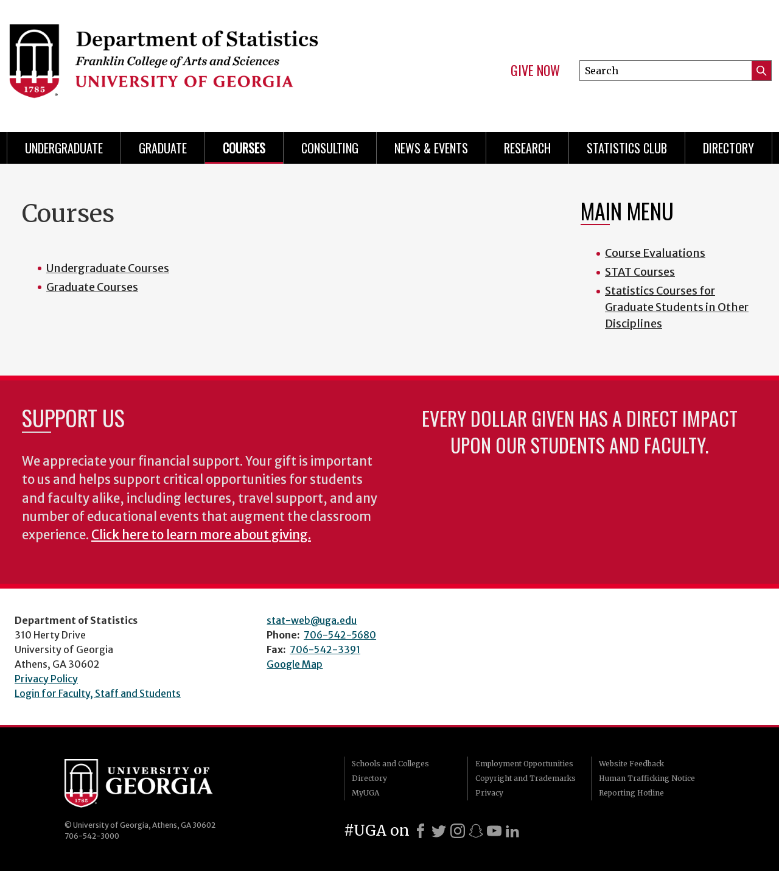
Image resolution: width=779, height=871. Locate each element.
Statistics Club (627, 148)
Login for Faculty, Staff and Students (98, 693)
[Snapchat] (476, 831)
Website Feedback (631, 763)
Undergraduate (64, 148)
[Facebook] (420, 831)
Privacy (489, 792)
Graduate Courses (92, 287)
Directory (728, 148)
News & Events (431, 148)
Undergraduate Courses (107, 268)
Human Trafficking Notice (647, 778)
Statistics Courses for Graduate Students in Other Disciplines (677, 307)
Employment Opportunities (524, 763)
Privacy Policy (46, 679)
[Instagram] (457, 831)
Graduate (163, 148)
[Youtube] (494, 831)
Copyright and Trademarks (525, 778)
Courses (244, 148)
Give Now (535, 70)
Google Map (295, 664)
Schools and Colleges (390, 763)
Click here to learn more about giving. (201, 535)
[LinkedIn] (512, 831)
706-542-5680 (340, 635)
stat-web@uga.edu (312, 620)
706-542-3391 (325, 649)
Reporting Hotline (631, 792)
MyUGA (365, 792)
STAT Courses (640, 272)
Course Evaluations (655, 253)
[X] (438, 831)
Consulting (329, 148)
